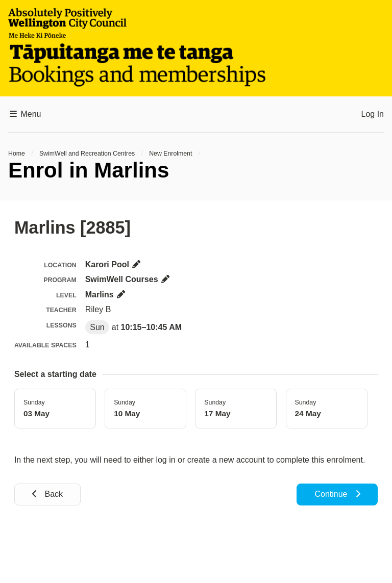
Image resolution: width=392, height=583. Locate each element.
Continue (337, 494)
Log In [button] (372, 114)
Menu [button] (24, 114)
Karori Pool (113, 264)
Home (16, 153)
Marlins (105, 294)
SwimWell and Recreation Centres (87, 153)
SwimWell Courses (127, 279)
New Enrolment (170, 153)
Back (47, 494)
